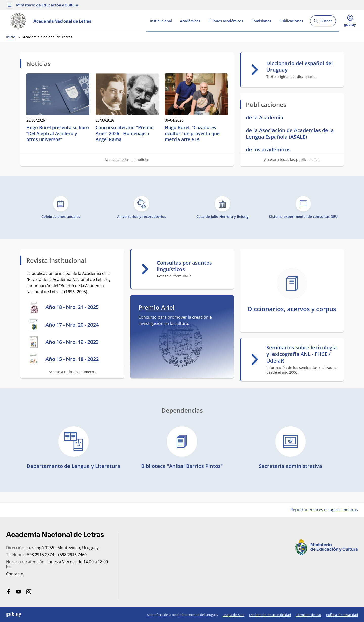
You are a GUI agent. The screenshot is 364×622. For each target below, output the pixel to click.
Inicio (10, 37)
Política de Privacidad (342, 614)
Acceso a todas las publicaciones (292, 159)
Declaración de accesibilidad (270, 614)
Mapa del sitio (233, 614)
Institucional (161, 20)
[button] (9, 5)
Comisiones (261, 20)
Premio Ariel (156, 307)
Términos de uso (308, 614)
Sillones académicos (226, 20)
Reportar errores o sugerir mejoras (324, 509)
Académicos (190, 20)
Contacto (15, 574)
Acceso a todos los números (72, 371)
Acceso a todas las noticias (127, 159)
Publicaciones (291, 20)
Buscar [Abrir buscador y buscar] (323, 22)
